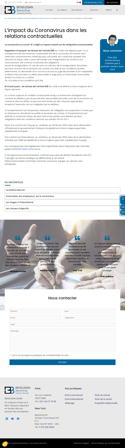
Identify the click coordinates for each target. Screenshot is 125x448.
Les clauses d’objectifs (17, 208)
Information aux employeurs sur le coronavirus (30, 196)
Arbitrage (69, 403)
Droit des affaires (17, 18)
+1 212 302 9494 (46, 427)
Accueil (7, 18)
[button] (5, 444)
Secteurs (96, 9)
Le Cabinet (62, 10)
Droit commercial (74, 395)
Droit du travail (102, 395)
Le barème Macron (15, 190)
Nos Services (79, 9)
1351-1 (66, 119)
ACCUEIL (49, 10)
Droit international (74, 399)
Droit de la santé (103, 399)
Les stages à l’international (19, 202)
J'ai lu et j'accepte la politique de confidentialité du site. (40, 355)
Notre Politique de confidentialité (105, 443)
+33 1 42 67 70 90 (47, 401)
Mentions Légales (81, 443)
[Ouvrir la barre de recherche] (117, 9)
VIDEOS (109, 10)
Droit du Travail (44, 18)
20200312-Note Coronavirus (26, 149)
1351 (58, 119)
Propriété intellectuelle (106, 403)
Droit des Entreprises (31, 18)
